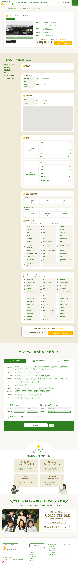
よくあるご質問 (32, 556)
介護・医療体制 (9, 75)
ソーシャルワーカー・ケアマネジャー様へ (55, 555)
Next (30, 30)
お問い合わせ (32, 560)
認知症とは (66, 553)
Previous (8, 30)
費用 (6, 73)
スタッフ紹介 (52, 552)
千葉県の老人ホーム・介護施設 (14, 8)
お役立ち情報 (36, 2)
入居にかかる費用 (68, 549)
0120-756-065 (45, 42)
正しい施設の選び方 (53, 548)
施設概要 (7, 67)
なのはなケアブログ (33, 552)
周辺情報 (7, 70)
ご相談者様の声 (43, 2)
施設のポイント (9, 64)
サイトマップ (32, 565)
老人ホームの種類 (68, 547)
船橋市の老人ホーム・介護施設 (29, 8)
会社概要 (51, 2)
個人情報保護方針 (33, 562)
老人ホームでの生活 (68, 551)
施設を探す (20, 2)
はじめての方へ (52, 546)
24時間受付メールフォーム (59, 527)
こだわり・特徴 (9, 78)
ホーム (5, 8)
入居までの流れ (52, 550)
